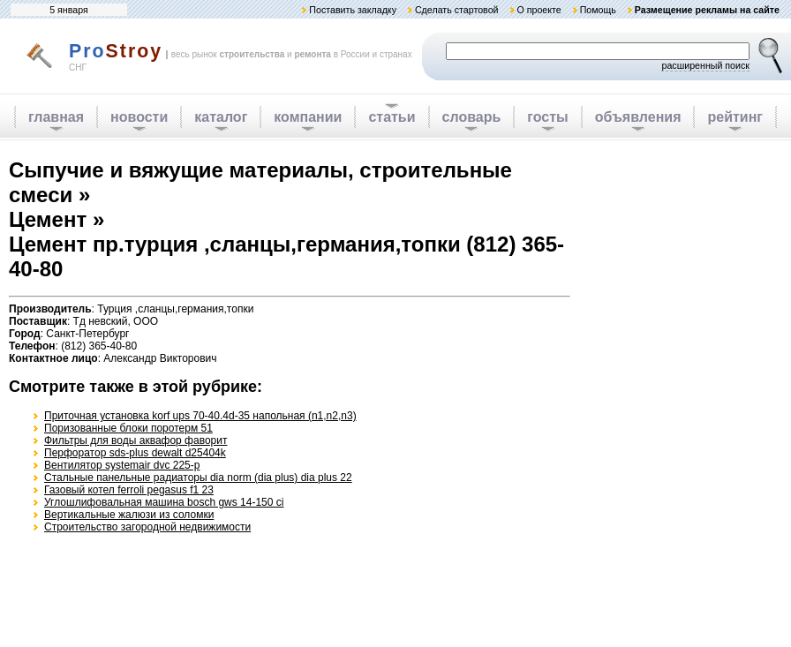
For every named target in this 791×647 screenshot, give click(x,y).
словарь (471, 116)
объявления (638, 116)
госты (547, 116)
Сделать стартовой (457, 9)
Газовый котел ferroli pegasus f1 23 (129, 490)
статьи (391, 116)
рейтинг (735, 116)
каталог (220, 116)
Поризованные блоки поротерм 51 (128, 428)
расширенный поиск (705, 65)
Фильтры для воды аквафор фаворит (135, 440)
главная (56, 116)
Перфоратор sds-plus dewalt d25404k (135, 453)
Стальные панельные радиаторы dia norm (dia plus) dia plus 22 (198, 477)
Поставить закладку (352, 9)
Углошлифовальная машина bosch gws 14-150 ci (163, 502)
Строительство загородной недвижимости (147, 527)
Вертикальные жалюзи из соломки (129, 514)
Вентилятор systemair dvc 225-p (122, 465)
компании (308, 116)
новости (139, 116)
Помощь (598, 9)
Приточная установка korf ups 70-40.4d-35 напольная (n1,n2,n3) (200, 416)
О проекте (538, 9)
